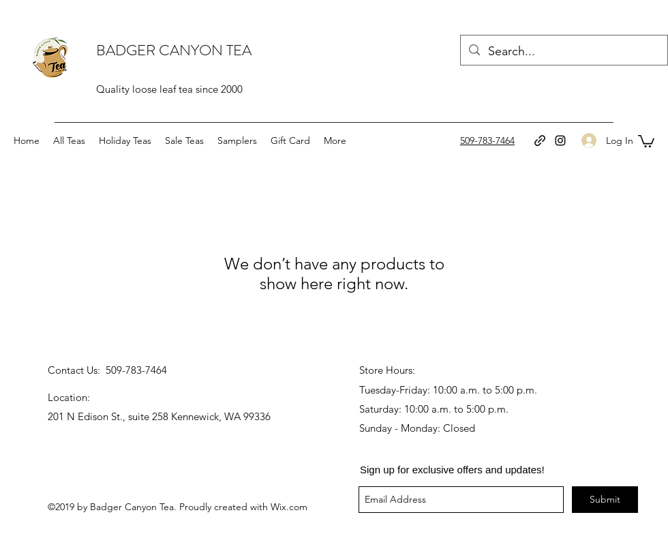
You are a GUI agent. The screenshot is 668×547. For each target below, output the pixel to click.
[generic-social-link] (540, 140)
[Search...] (563, 51)
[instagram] (560, 140)
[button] (646, 140)
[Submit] (605, 499)
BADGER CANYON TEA (174, 50)
